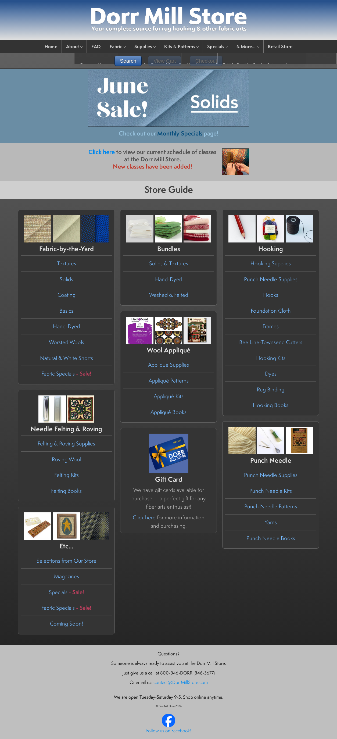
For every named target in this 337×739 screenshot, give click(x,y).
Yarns (271, 522)
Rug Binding (270, 389)
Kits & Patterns (181, 46)
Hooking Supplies (270, 263)
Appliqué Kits (169, 396)
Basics (66, 310)
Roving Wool (66, 459)
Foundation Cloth (271, 310)
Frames (271, 326)
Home (51, 46)
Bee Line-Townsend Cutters (270, 342)
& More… (247, 46)
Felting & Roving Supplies (66, 443)
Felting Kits (66, 475)
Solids (66, 279)
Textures (66, 263)
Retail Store (280, 46)
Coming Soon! (66, 623)
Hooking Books (270, 405)
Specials (217, 46)
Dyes (271, 373)
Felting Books (66, 490)
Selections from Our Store (66, 560)
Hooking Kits (270, 358)
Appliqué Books (168, 412)
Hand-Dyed (66, 326)
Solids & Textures (168, 263)
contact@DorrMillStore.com (180, 682)
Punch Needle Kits (270, 490)
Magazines (66, 576)
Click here (101, 152)
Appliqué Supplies (168, 364)
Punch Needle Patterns (270, 506)
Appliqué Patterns (169, 380)
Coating (67, 294)
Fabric (118, 46)
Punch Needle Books (270, 538)
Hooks (270, 294)
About (74, 46)
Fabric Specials (66, 373)
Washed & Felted (168, 294)
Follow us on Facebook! (168, 731)
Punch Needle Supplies (270, 279)
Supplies (144, 46)
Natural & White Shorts (66, 358)
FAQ (96, 46)
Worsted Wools (66, 342)
